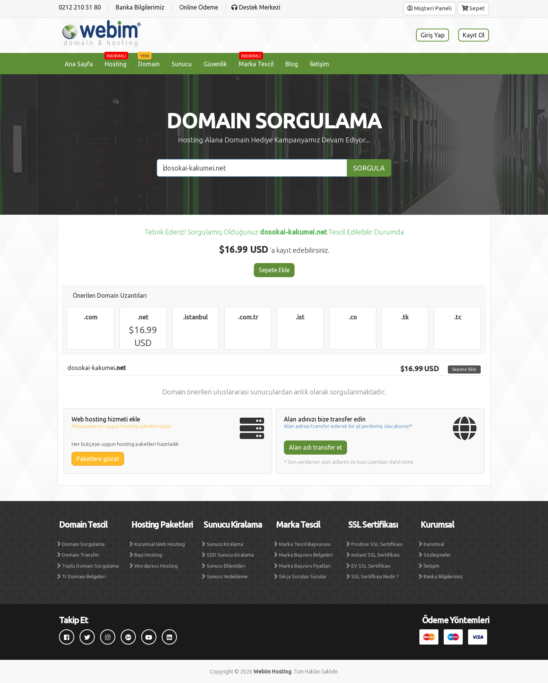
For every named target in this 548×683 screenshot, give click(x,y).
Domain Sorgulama (83, 544)
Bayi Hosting (148, 554)
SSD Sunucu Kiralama (230, 554)
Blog (291, 64)
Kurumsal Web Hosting (159, 544)
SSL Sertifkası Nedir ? (375, 576)
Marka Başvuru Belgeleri (306, 554)
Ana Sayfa (79, 64)
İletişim (319, 64)
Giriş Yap (432, 35)
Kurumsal (434, 544)
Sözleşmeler (437, 554)
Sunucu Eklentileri (226, 565)
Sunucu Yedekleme (227, 576)
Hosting (116, 60)
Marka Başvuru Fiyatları (305, 565)
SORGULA (369, 168)
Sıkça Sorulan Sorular (303, 576)
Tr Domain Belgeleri (84, 576)
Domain (149, 60)
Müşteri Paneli (429, 8)
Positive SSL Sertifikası (376, 544)
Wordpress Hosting (156, 565)
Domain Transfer (80, 554)
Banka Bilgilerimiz (443, 576)
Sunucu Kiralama (225, 544)
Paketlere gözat (97, 458)
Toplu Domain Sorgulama (90, 565)
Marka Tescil (256, 60)
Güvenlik (215, 64)
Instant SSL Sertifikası (375, 554)
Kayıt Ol (473, 35)
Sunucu (182, 64)
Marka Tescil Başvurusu (305, 544)
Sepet (473, 8)
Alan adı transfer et (315, 447)
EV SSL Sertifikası (370, 565)
